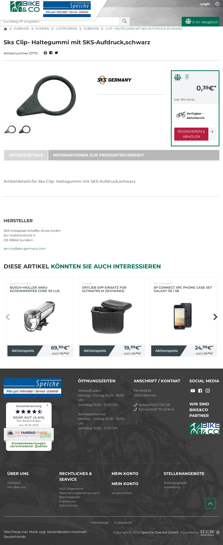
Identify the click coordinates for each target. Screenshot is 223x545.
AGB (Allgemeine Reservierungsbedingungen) (79, 491)
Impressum (67, 501)
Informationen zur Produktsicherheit (98, 155)
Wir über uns (16, 487)
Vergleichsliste (122, 493)
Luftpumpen (66, 28)
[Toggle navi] (5, 5)
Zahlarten (14, 483)
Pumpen (42, 28)
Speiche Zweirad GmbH (160, 532)
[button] (215, 316)
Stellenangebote (175, 483)
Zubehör (21, 28)
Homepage (100, 522)
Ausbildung (172, 487)
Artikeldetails (26, 155)
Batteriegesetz (69, 497)
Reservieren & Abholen (191, 134)
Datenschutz (68, 505)
